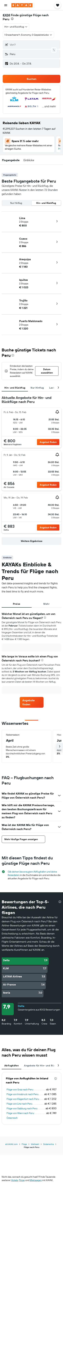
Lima (22, 218)
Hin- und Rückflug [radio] (46, 202)
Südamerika (48, 1144)
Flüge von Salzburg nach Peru (22, 1108)
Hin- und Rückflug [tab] (14, 387)
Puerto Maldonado (30, 321)
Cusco (23, 238)
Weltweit (35, 1144)
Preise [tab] (16, 603)
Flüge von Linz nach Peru (19, 1103)
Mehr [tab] (46, 603)
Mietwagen (36, 1180)
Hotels (14, 1180)
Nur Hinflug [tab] (37, 387)
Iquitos (23, 279)
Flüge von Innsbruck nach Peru (22, 1094)
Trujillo (23, 300)
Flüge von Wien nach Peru (20, 1113)
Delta (21, 1006)
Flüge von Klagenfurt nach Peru (23, 1098)
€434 (6, 15)
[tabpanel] (31, 471)
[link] (48, 442)
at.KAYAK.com (11, 1144)
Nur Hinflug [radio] (16, 202)
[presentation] (12, 18)
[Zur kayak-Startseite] (21, 5)
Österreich (12, 1117)
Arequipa (25, 259)
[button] (5, 5)
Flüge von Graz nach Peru (20, 1089)
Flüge (24, 1144)
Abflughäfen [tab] (11, 1065)
